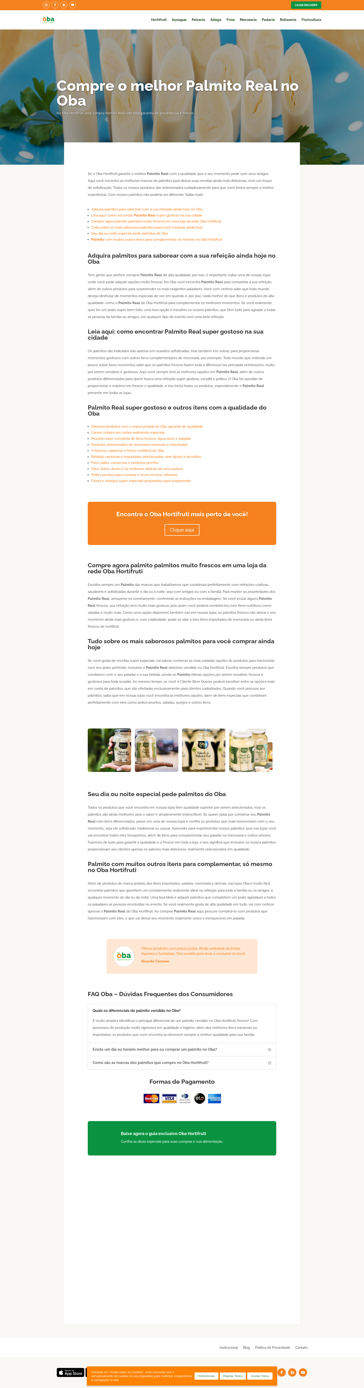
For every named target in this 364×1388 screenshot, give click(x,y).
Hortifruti (159, 20)
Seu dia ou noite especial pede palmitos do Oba (129, 233)
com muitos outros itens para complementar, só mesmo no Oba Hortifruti (156, 239)
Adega (215, 20)
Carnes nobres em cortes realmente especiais (128, 432)
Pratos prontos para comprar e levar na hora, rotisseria (134, 475)
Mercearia (248, 20)
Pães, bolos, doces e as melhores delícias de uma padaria (137, 469)
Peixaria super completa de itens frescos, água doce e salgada (141, 438)
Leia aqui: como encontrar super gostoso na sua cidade (146, 215)
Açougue (179, 20)
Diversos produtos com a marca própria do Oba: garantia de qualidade (147, 426)
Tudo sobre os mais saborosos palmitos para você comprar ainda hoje (147, 227)
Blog (246, 1347)
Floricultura (311, 20)
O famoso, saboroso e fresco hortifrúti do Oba (127, 451)
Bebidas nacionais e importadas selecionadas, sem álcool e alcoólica (146, 457)
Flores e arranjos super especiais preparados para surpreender (141, 481)
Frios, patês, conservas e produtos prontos (125, 463)
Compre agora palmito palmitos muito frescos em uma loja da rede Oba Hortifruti (156, 221)
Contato (301, 1347)
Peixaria (198, 20)
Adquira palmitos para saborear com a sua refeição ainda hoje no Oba (146, 209)
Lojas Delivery (306, 5)
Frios (231, 20)
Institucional (229, 1347)
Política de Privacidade (272, 1347)
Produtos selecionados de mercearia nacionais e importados (139, 445)
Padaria (268, 20)
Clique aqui (182, 530)
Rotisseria (288, 20)
